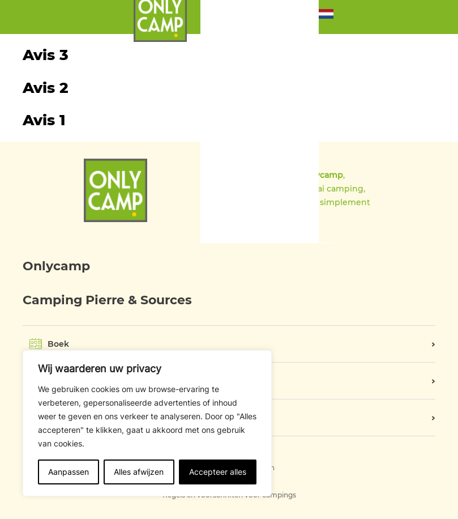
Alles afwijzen (139, 472)
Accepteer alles (217, 472)
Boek (58, 344)
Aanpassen (68, 472)
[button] (326, 16)
